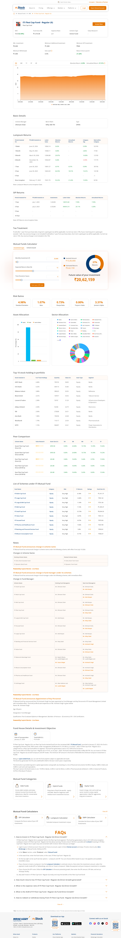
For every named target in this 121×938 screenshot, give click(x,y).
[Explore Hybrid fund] (73, 797)
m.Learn (92, 2)
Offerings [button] (50, 8)
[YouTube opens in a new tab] (106, 923)
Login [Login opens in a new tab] (84, 8)
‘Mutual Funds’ (53, 852)
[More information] (51, 50)
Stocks (34, 937)
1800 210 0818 (17, 927)
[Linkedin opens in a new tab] (98, 923)
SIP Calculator (47, 869)
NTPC (16, 425)
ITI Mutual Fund (76, 744)
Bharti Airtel (19, 396)
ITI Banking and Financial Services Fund (27, 529)
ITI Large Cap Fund (20, 498)
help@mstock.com (27, 927)
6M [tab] (21, 63)
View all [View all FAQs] (60, 904)
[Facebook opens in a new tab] (90, 923)
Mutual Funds (22, 13)
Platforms (71, 8)
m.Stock (89, 842)
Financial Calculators (97, 934)
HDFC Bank (18, 382)
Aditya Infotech (20, 407)
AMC (30, 13)
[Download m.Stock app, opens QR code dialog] (115, 925)
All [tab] (36, 63)
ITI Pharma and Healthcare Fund (24, 525)
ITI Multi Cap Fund (20, 493)
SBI (16, 411)
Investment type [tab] (19, 248)
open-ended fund (24, 759)
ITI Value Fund (19, 516)
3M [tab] (16, 63)
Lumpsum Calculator (53, 864)
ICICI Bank (18, 387)
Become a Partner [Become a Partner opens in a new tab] (102, 2)
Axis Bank (18, 416)
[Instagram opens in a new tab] (94, 923)
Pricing (41, 8)
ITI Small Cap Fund (20, 511)
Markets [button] (60, 8)
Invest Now (99, 24)
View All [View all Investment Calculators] (105, 811)
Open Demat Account (98, 8)
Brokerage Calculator (97, 937)
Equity (51, 493)
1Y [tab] (26, 63)
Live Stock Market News (78, 937)
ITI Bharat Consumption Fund (24, 534)
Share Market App (58, 937)
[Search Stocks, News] (72, 2)
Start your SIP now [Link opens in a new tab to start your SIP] (37, 285)
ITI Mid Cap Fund (20, 507)
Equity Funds (89, 786)
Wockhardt (18, 421)
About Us (32, 8)
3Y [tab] (31, 63)
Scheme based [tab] (31, 248)
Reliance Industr (20, 391)
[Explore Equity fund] (105, 797)
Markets (73, 934)
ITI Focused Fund (20, 520)
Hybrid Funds (58, 786)
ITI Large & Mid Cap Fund (22, 502)
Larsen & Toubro (20, 400)
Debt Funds (24, 786)
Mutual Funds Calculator (25, 244)
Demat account (72, 847)
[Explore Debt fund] (41, 797)
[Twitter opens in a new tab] (102, 923)
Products (34, 934)
